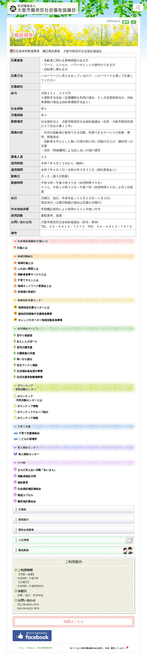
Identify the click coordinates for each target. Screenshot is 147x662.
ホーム (21, 648)
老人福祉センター (25, 447)
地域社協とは (23, 262)
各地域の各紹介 (25, 291)
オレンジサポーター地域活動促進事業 (38, 320)
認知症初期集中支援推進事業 (33, 313)
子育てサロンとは (26, 280)
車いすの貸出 (23, 359)
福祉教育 (21, 482)
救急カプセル (23, 495)
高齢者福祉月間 (25, 476)
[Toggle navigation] (138, 7)
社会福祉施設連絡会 (27, 488)
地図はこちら (73, 621)
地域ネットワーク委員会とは (32, 285)
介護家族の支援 (24, 353)
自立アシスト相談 (25, 365)
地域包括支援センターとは (31, 307)
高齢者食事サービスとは (30, 274)
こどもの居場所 (25, 438)
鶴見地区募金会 (25, 501)
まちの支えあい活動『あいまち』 (35, 469)
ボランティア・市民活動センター (24, 387)
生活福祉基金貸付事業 (28, 371)
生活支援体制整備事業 (28, 376)
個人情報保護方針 (44, 648)
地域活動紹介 (23, 256)
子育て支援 (21, 427)
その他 (19, 463)
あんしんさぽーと (25, 341)
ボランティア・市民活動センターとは (28, 398)
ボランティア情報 (26, 406)
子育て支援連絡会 (27, 433)
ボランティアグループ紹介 (31, 412)
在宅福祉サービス (25, 329)
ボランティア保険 (26, 417)
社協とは (20, 247)
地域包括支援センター (28, 300)
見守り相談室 (23, 335)
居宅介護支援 (23, 347)
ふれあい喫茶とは (26, 268)
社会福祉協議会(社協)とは (30, 241)
